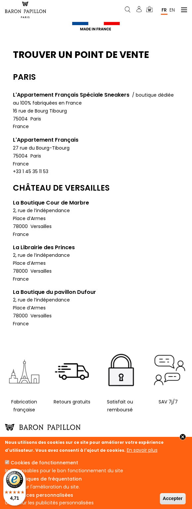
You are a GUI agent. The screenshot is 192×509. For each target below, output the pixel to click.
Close (183, 437)
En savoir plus (142, 450)
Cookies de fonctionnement (44, 462)
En (172, 9)
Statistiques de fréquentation (46, 479)
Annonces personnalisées (42, 495)
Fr (164, 9)
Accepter (173, 498)
